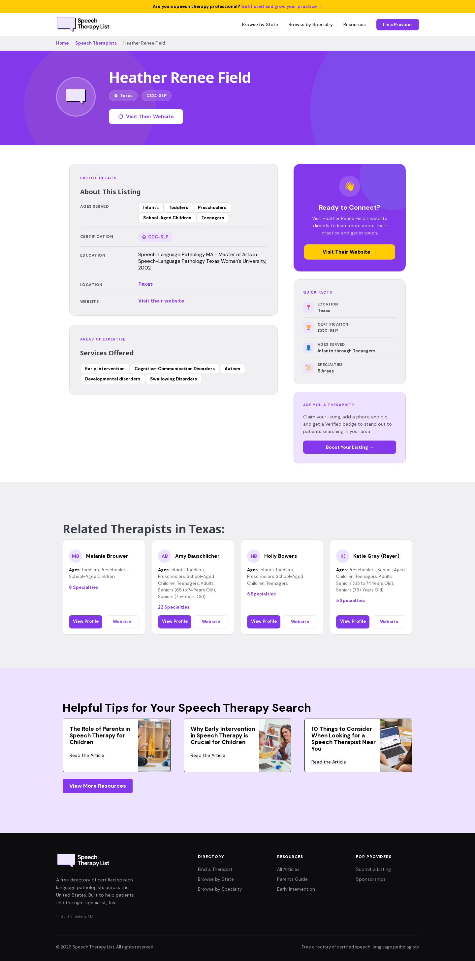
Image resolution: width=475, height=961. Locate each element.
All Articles (288, 869)
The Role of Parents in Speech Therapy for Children (100, 735)
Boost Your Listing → (350, 447)
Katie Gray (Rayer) (376, 556)
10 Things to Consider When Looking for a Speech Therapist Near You (343, 739)
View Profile (86, 621)
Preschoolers (212, 207)
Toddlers (178, 207)
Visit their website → (164, 301)
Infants (151, 207)
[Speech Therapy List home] (83, 24)
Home (62, 43)
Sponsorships (371, 879)
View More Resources (97, 785)
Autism (232, 369)
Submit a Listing (373, 869)
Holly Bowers (280, 556)
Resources (354, 24)
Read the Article (87, 755)
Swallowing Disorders (173, 379)
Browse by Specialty (311, 24)
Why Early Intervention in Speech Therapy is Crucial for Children (223, 735)
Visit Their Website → (350, 252)
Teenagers (212, 218)
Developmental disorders (112, 379)
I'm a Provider (397, 24)
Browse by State (260, 24)
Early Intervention (105, 369)
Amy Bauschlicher (197, 556)
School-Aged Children (167, 218)
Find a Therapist (215, 869)
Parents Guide (292, 879)
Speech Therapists (96, 43)
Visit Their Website (146, 116)
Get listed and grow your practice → (281, 6)
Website (122, 621)
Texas (145, 284)
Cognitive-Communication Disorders (175, 369)
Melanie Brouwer (107, 556)
